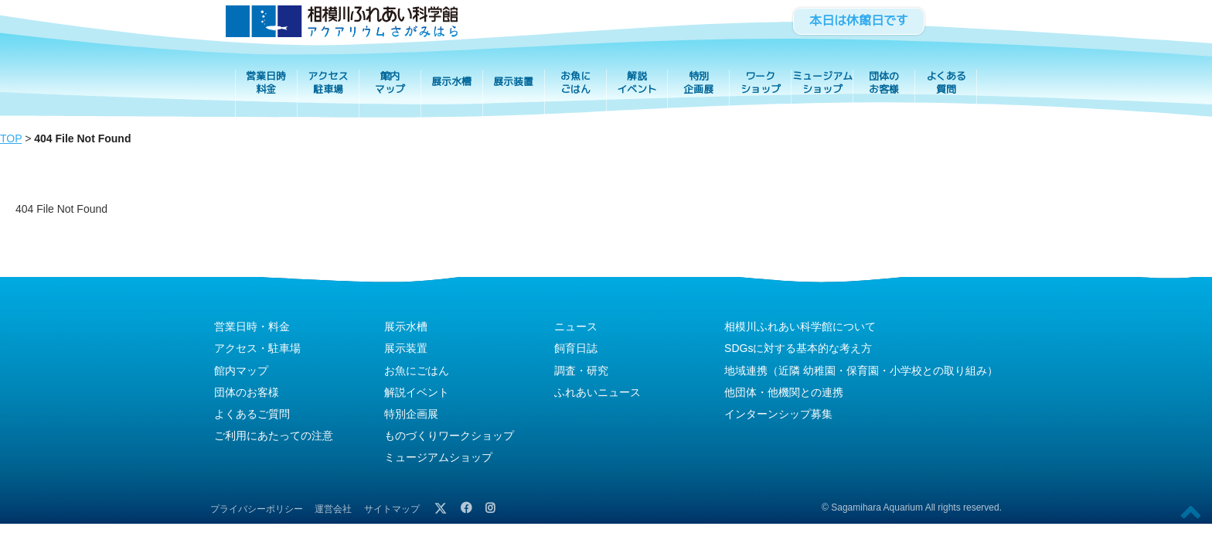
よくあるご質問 (252, 414)
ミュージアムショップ (822, 83)
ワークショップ (760, 83)
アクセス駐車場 (328, 83)
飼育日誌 (575, 348)
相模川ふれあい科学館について (800, 326)
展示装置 (513, 81)
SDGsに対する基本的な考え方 (798, 348)
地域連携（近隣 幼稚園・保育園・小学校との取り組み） (861, 370)
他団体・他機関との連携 (783, 392)
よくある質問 (946, 83)
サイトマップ (392, 509)
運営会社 (333, 509)
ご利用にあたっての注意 (273, 435)
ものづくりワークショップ (449, 435)
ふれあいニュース (597, 392)
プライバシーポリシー (256, 509)
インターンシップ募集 (778, 414)
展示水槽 (451, 81)
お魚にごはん (575, 83)
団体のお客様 (884, 83)
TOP (11, 138)
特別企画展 (698, 83)
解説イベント (637, 83)
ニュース (575, 326)
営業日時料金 (266, 83)
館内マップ (390, 83)
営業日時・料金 (252, 326)
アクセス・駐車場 (257, 348)
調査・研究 (581, 370)
